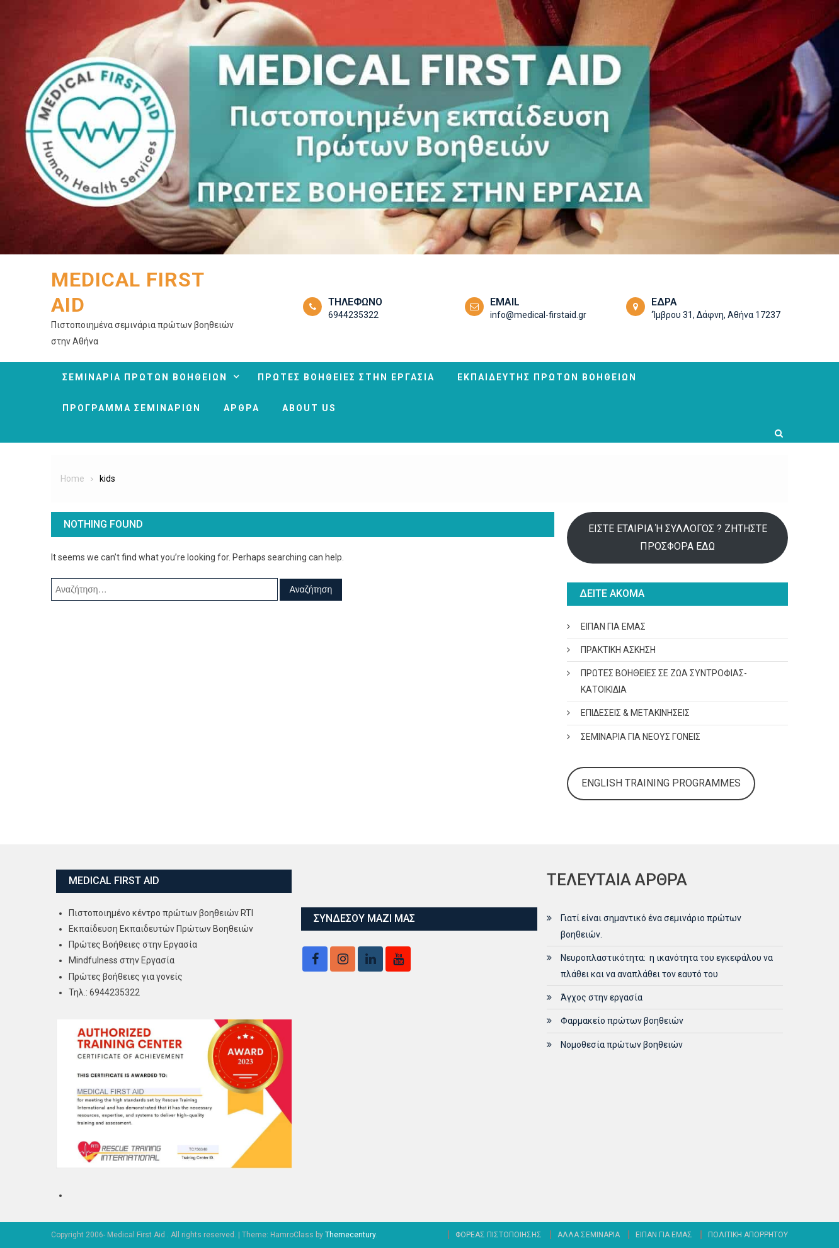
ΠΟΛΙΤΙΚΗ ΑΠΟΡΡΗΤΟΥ (748, 1234)
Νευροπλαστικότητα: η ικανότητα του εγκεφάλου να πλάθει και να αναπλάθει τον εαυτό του (667, 966)
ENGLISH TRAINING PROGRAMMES (661, 783)
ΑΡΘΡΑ (242, 408)
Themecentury (350, 1234)
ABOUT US (309, 408)
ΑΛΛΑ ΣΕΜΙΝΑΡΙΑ (588, 1234)
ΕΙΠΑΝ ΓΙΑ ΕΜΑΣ (613, 626)
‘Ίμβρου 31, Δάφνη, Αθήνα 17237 (715, 315)
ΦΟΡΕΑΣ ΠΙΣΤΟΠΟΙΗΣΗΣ (498, 1234)
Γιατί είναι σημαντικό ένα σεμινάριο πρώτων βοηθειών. (651, 926)
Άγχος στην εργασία (601, 997)
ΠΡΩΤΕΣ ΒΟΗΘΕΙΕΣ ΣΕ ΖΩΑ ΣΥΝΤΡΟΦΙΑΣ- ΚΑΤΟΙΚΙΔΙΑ (664, 681)
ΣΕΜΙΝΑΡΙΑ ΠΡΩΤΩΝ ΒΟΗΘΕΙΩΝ (144, 377)
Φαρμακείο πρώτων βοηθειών (622, 1021)
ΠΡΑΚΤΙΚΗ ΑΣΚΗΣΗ (618, 650)
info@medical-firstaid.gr (538, 315)
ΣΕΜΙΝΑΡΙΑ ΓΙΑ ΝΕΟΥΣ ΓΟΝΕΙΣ (640, 737)
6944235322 (353, 315)
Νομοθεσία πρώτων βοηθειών (622, 1045)
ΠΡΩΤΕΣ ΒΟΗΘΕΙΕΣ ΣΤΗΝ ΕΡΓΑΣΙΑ (346, 377)
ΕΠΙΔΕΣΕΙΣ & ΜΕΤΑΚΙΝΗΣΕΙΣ (635, 713)
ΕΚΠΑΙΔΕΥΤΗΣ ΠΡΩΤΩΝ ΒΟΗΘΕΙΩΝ (547, 377)
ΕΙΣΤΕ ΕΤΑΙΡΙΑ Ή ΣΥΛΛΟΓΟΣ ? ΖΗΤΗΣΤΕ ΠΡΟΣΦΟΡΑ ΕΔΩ (677, 537)
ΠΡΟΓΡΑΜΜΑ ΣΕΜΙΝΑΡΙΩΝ (131, 408)
